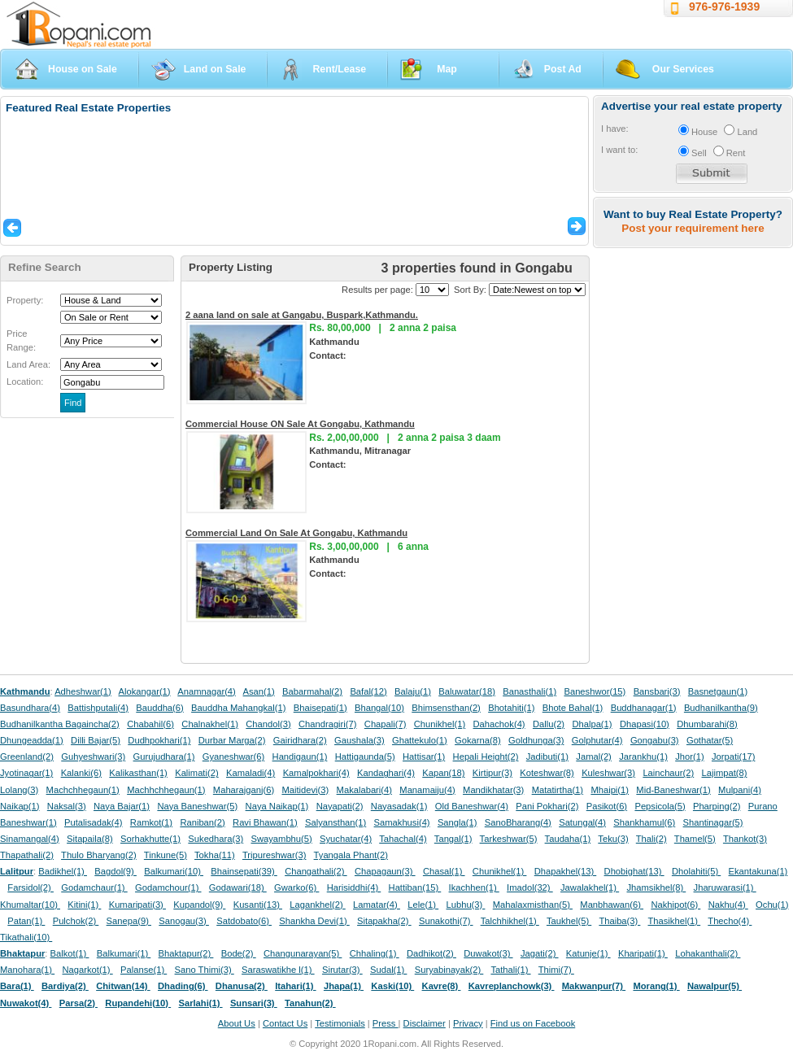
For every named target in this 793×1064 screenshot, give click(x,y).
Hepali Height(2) (486, 756)
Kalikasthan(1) (138, 773)
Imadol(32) (530, 887)
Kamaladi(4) (250, 773)
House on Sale (82, 69)
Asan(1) (259, 691)
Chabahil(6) (150, 724)
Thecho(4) (730, 921)
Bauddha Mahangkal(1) (238, 708)
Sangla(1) (457, 822)
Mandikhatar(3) (493, 790)
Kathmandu (25, 691)
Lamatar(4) (376, 904)
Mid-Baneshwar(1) (673, 790)
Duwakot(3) (488, 953)
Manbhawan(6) (611, 904)
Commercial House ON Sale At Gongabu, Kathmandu (300, 424)
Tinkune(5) (165, 855)
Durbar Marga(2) (232, 740)
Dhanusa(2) (242, 986)
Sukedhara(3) (215, 839)
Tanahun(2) (310, 1003)
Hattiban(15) (415, 887)
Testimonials (340, 1023)
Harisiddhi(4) (354, 887)
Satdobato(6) (244, 921)
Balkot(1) (69, 953)
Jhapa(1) (344, 986)
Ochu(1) (772, 904)
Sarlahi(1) (200, 1003)
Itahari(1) (295, 986)
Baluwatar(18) (466, 691)
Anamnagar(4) (206, 691)
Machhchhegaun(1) (166, 790)
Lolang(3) (19, 790)
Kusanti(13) (257, 904)
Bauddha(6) (159, 708)
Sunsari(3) (253, 1003)
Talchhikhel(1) (510, 921)
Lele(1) (422, 904)
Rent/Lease (339, 69)
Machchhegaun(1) (83, 790)
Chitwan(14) (123, 986)
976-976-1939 (724, 6)
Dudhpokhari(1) (159, 740)
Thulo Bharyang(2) (99, 855)
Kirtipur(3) (492, 773)
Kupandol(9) (199, 904)
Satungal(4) (582, 822)
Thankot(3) (745, 839)
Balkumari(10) (173, 871)
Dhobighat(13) (634, 871)
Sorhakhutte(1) (150, 839)
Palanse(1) (143, 970)
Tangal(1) (453, 839)
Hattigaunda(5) (365, 756)
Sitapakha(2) (384, 921)
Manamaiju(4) (427, 790)
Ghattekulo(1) (419, 740)
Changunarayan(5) (303, 953)
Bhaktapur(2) (186, 953)
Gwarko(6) (296, 887)
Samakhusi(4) (402, 822)
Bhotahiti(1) (511, 708)
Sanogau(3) (184, 921)
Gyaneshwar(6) (233, 756)
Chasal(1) (444, 871)
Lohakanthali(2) (707, 953)
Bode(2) (238, 953)
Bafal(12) (368, 691)
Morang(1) (656, 986)
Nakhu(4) (728, 904)
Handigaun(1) (300, 756)
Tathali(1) (510, 970)
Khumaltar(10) (30, 904)
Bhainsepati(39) (244, 871)
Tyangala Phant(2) (351, 855)
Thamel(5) (695, 839)
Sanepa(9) (129, 921)
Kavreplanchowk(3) (511, 986)
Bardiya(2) (65, 986)
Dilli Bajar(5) (95, 740)
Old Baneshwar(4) (471, 806)
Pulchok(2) (76, 921)
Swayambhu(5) (281, 839)
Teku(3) (613, 839)
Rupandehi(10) (138, 1003)
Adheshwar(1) (82, 691)
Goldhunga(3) (536, 740)
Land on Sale (215, 69)
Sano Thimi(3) (204, 970)
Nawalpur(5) (714, 986)
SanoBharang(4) (518, 822)
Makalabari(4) (364, 790)
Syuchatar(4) (346, 839)
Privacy (468, 1023)
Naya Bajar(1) (122, 806)
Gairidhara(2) (300, 740)
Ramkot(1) (151, 822)
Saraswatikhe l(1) (278, 970)
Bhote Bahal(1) (572, 708)
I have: (615, 128)
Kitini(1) (84, 904)
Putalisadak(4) (93, 822)
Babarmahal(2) (312, 691)
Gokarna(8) (478, 740)
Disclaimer (424, 1023)
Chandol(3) (268, 724)
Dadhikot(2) (431, 953)
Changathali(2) (316, 871)
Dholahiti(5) (696, 871)
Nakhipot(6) (675, 904)
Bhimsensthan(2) (446, 708)
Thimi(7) (556, 970)
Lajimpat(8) (724, 773)
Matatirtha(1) (557, 790)
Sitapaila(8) (90, 839)
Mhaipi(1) (609, 790)
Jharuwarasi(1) (725, 887)
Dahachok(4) (499, 724)
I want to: (619, 150)
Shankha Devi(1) (314, 921)
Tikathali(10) (26, 937)
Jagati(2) (540, 953)
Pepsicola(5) (659, 806)
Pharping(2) (716, 806)
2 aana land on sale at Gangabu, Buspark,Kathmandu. (301, 315)
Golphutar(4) (597, 740)
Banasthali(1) (529, 691)
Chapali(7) (385, 724)
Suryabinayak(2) (449, 970)
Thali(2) (651, 839)
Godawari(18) (238, 887)
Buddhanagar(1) (644, 708)
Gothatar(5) (709, 740)
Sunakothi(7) (446, 921)
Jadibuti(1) (547, 756)
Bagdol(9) (115, 871)
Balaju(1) (412, 691)
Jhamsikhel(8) (656, 887)
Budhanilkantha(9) (721, 708)
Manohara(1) (27, 970)
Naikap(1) (20, 806)
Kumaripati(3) (137, 904)
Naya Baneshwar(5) (197, 806)
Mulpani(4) (739, 790)
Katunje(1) (588, 953)
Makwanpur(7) (593, 986)
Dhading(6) (183, 986)
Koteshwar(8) (547, 773)
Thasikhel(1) (674, 921)
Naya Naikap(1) (277, 806)
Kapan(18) (443, 773)
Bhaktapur (22, 953)
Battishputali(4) (98, 708)
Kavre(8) (441, 986)
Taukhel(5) (569, 921)
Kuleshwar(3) (608, 773)
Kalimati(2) (196, 773)
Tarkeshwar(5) (509, 839)
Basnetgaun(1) (717, 691)
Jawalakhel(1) (589, 887)
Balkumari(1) (124, 953)
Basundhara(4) (30, 708)
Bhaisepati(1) (320, 708)
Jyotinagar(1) (26, 773)
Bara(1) (17, 986)
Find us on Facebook (532, 1023)
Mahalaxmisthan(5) (533, 904)
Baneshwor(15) (594, 691)
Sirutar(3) (342, 970)
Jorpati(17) (733, 756)
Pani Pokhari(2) (547, 806)
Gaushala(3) (359, 740)
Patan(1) (26, 921)
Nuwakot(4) (25, 1003)
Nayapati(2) (340, 806)
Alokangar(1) (145, 691)
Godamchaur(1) (94, 887)
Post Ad (563, 69)
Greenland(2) (27, 756)
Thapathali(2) (27, 855)
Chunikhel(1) (439, 724)
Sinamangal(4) (29, 839)
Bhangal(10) (379, 708)
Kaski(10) (392, 986)
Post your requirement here (692, 228)
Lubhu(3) (466, 904)
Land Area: (28, 364)
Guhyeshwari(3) (93, 756)
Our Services (683, 69)
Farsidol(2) (30, 887)
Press (386, 1023)
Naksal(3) (66, 806)
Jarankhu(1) (643, 756)
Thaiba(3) (619, 921)
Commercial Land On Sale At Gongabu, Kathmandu (296, 533)
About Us (236, 1023)
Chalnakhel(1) (209, 724)
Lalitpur (16, 871)
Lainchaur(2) (668, 773)
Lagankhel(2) (317, 904)
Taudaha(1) (568, 839)
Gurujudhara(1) (164, 756)
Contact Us (285, 1023)
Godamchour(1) (168, 887)
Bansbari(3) (657, 691)
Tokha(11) (214, 855)
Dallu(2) (548, 724)
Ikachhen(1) (474, 887)
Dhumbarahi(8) (707, 724)
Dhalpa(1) (592, 724)
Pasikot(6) (606, 806)
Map (447, 69)
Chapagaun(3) (385, 871)
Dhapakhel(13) (565, 871)
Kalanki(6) (81, 773)
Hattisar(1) (424, 756)
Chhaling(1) (374, 953)
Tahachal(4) (402, 839)
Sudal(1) (388, 970)
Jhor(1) (689, 756)
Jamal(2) (594, 756)
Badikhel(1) (62, 871)
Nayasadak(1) (399, 806)
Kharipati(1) (643, 953)
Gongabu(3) (654, 740)
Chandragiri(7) (327, 724)
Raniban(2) (202, 822)
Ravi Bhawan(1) (265, 822)
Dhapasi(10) (644, 724)
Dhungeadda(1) (31, 740)
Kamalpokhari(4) (316, 773)
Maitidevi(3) (305, 790)
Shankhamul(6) (644, 822)
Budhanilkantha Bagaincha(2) (60, 724)
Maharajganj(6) (243, 790)
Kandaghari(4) (386, 773)
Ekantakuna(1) (758, 871)
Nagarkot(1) (88, 970)
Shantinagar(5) (713, 822)
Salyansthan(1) (335, 822)
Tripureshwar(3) (274, 855)
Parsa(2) (78, 1003)
